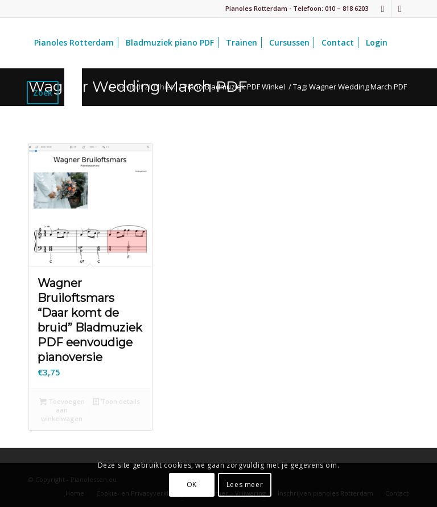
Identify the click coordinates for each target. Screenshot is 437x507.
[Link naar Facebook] (382, 8)
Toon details (116, 402)
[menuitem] (73, 43)
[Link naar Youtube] (400, 8)
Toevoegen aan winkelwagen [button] (62, 410)
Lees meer (244, 484)
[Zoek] (73, 93)
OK (192, 484)
